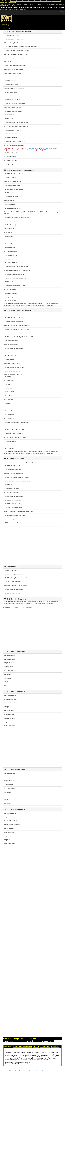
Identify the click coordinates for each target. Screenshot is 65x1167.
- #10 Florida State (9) (10, 251)
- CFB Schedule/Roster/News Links (14, 515)
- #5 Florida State (9, 392)
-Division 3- (30, 607)
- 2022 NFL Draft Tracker (11, 570)
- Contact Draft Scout (10, 160)
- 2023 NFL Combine (10, 485)
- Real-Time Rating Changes (12, 130)
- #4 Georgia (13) (9, 228)
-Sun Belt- (50, 150)
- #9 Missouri (8, 407)
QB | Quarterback (9, 655)
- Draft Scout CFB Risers (11, 488)
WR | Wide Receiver (10, 670)
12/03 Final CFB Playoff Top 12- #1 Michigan (13, 375)
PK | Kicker (7, 685)
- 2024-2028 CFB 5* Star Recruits (14, 263)
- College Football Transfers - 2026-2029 (16, 126)
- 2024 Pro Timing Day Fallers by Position (16, 329)
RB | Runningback (9, 659)
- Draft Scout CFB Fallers (11, 492)
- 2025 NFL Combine (10, 177)
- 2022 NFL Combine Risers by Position (16, 585)
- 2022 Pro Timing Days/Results (13, 574)
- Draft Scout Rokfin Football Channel (15, 153)
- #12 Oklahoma (9, 418)
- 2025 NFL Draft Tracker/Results (14, 174)
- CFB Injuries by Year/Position (13, 523)
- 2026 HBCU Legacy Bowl (12, 99)
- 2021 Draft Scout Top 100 (12, 593)
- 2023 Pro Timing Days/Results (13, 473)
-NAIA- (37, 607)
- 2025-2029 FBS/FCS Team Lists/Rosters (16, 122)
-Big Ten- (48, 148)
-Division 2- (22, 607)
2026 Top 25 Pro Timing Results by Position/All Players (20, 46)
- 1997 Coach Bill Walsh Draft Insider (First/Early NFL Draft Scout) (23, 462)
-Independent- (11, 150)
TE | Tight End (8, 666)
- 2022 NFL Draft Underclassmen (14, 589)
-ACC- (25, 148)
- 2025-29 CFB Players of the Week (14, 103)
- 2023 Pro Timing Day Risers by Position (16, 477)
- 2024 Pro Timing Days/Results (13, 321)
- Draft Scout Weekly (10, 156)
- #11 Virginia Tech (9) (10, 255)
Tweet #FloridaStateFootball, (33, 1071)
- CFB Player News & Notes (12, 119)
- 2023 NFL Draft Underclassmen (14, 496)
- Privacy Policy (9, 164)
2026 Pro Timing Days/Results (13, 43)
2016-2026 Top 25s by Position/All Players (16, 50)
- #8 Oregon (7, 403)
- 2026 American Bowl (10, 92)
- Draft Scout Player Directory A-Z (14, 145)
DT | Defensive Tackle (10, 699)
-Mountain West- (31, 150)
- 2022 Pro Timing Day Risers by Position (16, 578)
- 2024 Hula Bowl (9, 359)
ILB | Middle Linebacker (11, 703)
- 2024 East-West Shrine (11, 356)
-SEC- (44, 150)
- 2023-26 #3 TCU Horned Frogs (13, 504)
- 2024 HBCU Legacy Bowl (12, 363)
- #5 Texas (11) (8, 232)
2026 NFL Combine (10, 62)
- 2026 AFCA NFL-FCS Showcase (14, 88)
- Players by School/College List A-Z (15, 141)
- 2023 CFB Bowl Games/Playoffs (14, 367)
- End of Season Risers (11, 340)
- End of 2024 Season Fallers (12, 185)
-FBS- (12, 607)
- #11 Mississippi (9, 414)
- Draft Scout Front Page (11, 35)
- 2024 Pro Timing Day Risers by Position (16, 325)
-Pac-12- (39, 150)
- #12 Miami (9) (8, 259)
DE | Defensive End (10, 695)
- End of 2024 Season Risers (12, 181)
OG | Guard (7, 678)
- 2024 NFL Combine (10, 333)
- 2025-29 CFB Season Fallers (13, 115)
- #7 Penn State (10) (10, 240)
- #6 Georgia (8, 395)
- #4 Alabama (8, 388)
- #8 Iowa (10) (8, 244)
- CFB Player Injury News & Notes (14, 519)
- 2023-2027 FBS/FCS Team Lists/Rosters (16, 422)
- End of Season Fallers (11, 344)
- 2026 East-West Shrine (11, 84)
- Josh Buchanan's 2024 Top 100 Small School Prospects (21, 337)
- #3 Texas (7, 384)
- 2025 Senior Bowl (9, 193)
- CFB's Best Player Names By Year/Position (17, 134)
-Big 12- (42, 148)
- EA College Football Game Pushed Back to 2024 (18, 511)
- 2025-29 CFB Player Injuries (12, 107)
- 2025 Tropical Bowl (10, 204)
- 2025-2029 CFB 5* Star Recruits (14, 138)
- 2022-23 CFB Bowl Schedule (13, 507)
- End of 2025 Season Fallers (12, 77)
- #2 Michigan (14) (9, 221)
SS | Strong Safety (9, 718)
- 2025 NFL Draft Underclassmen (14, 189)
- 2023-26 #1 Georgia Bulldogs (13, 500)
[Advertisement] (39, 18)
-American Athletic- (33, 148)
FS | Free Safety (9, 714)
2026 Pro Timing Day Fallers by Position (16, 58)
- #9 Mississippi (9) (9, 247)
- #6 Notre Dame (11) (10, 236)
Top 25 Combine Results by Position (15, 65)
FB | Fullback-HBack (10, 663)
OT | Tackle (7, 682)
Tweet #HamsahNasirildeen (13, 1071)
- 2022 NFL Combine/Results (12, 581)
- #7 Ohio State (8, 399)
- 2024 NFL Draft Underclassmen (14, 348)
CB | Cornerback (9, 710)
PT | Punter (7, 722)
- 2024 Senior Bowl (9, 352)
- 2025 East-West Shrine (11, 196)
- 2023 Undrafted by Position (12, 469)
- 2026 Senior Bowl (9, 80)
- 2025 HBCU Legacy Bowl (12, 208)
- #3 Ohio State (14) (10, 225)
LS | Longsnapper (9, 725)
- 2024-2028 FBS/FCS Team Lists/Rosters (16, 266)
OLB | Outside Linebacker (12, 707)
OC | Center (7, 674)
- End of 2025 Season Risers (12, 73)
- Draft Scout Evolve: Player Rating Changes (17, 481)
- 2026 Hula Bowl (9, 96)
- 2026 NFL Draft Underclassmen (14, 69)
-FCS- (16, 607)
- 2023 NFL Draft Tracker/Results (14, 466)
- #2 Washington (9, 380)
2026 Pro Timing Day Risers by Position (16, 54)
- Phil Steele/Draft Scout (11, 301)
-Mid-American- (20, 150)
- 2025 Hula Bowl (9, 200)
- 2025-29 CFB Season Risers (13, 111)
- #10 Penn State (9, 411)
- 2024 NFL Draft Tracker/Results (14, 318)
